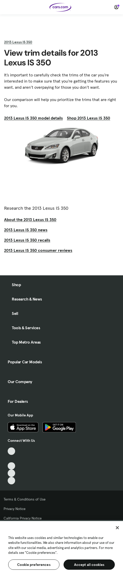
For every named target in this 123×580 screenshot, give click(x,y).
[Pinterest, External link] (11, 480)
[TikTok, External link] (11, 451)
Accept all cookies (89, 564)
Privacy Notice (15, 508)
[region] (61, 550)
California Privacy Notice (23, 518)
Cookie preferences (33, 564)
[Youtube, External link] (11, 466)
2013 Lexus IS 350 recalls (27, 240)
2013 (18, 42)
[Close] (117, 527)
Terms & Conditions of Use (25, 499)
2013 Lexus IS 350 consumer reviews (38, 250)
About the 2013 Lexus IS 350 (30, 219)
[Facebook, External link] (11, 458)
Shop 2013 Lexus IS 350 (88, 118)
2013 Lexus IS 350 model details (33, 118)
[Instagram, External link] (11, 473)
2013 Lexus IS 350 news (25, 229)
